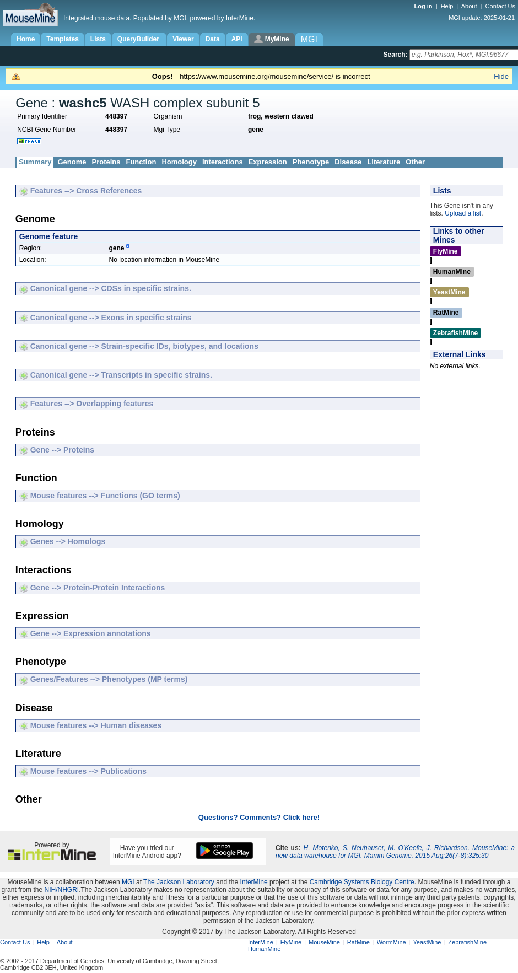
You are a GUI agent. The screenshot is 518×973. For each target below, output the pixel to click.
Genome (71, 162)
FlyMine (291, 942)
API (236, 39)
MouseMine (324, 942)
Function (141, 162)
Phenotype (311, 162)
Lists (98, 39)
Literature (383, 162)
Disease (347, 162)
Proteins (105, 162)
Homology (179, 162)
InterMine (254, 882)
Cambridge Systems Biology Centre (362, 882)
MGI (128, 882)
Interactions (222, 162)
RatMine (358, 942)
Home (26, 39)
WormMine (391, 942)
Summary (35, 162)
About (469, 6)
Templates (62, 39)
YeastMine (427, 942)
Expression (268, 162)
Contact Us (500, 6)
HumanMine (264, 948)
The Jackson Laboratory (178, 882)
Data (213, 39)
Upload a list (463, 213)
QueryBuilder (139, 39)
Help (447, 6)
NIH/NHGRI (61, 890)
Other (415, 162)
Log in (424, 6)
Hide (501, 76)
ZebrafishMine (467, 942)
